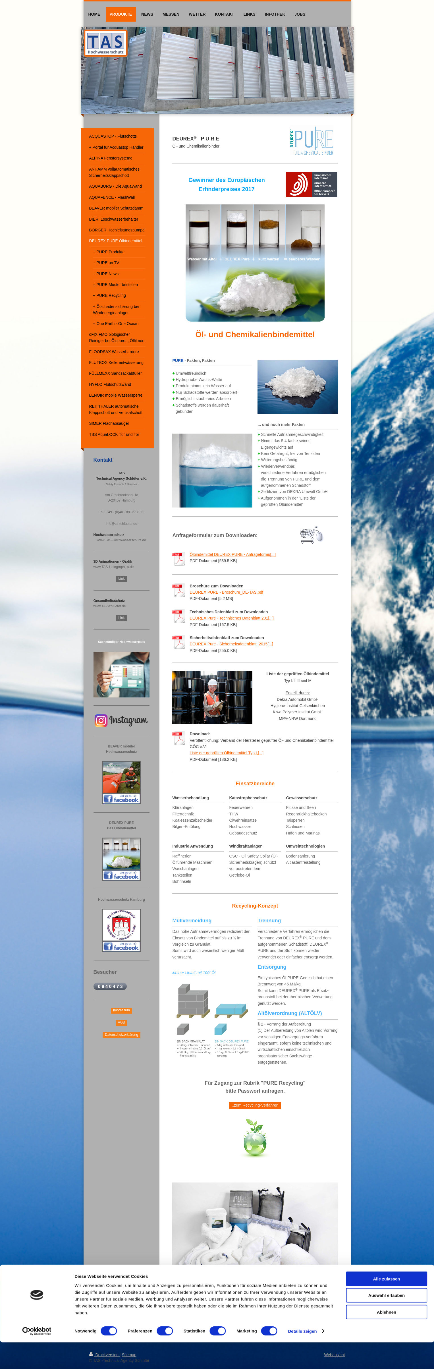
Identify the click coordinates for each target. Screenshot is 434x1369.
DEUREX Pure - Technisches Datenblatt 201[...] (231, 618)
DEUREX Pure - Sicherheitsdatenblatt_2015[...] (231, 644)
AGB (121, 1022)
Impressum (121, 1010)
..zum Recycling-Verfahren (255, 1105)
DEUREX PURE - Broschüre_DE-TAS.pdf (226, 592)
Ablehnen (386, 1338)
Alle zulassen (386, 1305)
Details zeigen (302, 1357)
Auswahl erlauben (386, 1322)
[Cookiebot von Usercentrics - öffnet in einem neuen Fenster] (37, 1358)
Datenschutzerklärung (121, 1035)
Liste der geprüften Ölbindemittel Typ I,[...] (226, 753)
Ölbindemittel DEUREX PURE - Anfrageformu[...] (233, 554)
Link (121, 579)
